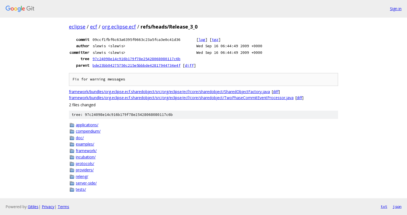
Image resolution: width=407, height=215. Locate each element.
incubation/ (86, 157)
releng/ (82, 176)
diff (189, 65)
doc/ (80, 137)
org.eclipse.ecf (119, 26)
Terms (63, 206)
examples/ (85, 144)
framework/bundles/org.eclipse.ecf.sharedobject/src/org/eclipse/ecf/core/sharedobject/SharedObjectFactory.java (169, 91)
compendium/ (88, 131)
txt (384, 206)
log (202, 39)
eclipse (77, 26)
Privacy (48, 206)
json (397, 206)
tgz (215, 39)
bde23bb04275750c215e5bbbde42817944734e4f (136, 65)
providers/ (85, 169)
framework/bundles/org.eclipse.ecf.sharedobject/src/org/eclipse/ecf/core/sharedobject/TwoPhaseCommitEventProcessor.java (181, 97)
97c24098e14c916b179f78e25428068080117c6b (136, 58)
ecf (93, 26)
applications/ (87, 124)
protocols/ (85, 163)
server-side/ (86, 183)
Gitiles (33, 206)
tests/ (81, 189)
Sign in (396, 8)
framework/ (86, 150)
